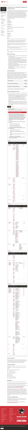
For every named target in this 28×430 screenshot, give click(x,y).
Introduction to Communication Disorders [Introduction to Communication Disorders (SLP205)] (14, 210)
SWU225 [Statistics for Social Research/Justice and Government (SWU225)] (10, 292)
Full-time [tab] (9, 106)
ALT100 (17, 150)
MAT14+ (16, 315)
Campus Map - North (4, 415)
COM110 (20, 262)
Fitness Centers (11, 411)
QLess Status (11, 418)
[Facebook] (19, 416)
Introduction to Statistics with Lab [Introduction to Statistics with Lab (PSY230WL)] (14, 305)
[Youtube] (20, 416)
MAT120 (17, 340)
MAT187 (16, 324)
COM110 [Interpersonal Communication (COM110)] (10, 263)
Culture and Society (3, 25)
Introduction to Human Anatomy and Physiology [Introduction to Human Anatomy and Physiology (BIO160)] (14, 180)
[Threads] (26, 416)
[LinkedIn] (24, 416)
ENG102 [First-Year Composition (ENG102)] (9, 222)
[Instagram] (22, 416)
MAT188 (16, 325)
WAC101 (17, 148)
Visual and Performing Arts (3, 35)
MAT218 (19, 290)
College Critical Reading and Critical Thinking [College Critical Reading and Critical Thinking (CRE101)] (14, 232)
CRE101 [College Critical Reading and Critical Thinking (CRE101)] (9, 230)
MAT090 (17, 338)
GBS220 (17, 289)
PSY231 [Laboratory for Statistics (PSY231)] (9, 290)
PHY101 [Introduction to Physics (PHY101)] (9, 336)
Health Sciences (3, 28)
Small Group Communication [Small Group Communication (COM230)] (14, 277)
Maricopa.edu (11, 417)
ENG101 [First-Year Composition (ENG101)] (9, 144)
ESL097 (17, 147)
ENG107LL (17, 158)
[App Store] (19, 420)
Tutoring (10, 421)
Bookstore (2, 412)
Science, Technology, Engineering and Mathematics (3, 31)
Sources (23, 89)
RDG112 (16, 237)
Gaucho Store (11, 412)
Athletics (2, 411)
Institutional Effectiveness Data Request (12, 414)
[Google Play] (24, 420)
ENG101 (16, 224)
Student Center (18, 96)
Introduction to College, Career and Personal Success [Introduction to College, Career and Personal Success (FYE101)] (14, 186)
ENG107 (16, 228)
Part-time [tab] (13, 106)
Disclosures (2, 421)
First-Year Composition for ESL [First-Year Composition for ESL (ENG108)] (14, 227)
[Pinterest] (17, 416)
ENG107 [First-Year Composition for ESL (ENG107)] (9, 145)
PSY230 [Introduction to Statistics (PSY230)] (10, 289)
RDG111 (16, 236)
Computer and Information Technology (2, 23)
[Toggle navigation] (25, 2)
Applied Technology (3, 13)
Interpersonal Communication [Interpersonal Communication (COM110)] (14, 269)
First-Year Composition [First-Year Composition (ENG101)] (14, 145)
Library (10, 416)
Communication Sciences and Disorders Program (3, 9)
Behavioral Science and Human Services (3, 16)
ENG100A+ (17, 154)
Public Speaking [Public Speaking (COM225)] (14, 273)
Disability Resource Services (3, 419)
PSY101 (17, 293)
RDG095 (16, 234)
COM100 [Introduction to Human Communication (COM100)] (10, 262)
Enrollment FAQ (11, 408)
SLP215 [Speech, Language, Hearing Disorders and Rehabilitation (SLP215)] (9, 208)
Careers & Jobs (3, 416)
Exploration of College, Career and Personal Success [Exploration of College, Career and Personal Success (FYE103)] (14, 192)
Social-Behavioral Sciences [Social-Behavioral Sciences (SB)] (14, 346)
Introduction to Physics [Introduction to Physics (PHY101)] (14, 337)
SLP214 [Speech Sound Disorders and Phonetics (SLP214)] (9, 255)
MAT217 (16, 290)
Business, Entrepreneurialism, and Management (3, 19)
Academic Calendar (3, 408)
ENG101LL (17, 152)
